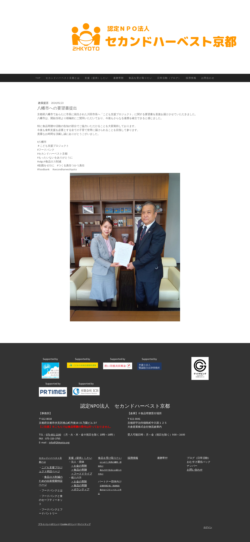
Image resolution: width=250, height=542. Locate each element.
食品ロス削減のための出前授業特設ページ (51, 480)
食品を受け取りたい (140, 77)
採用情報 (191, 77)
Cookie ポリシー (68, 524)
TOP (38, 77)
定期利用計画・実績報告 (110, 486)
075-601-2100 (53, 434)
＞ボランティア (80, 489)
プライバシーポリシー (48, 524)
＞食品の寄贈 (79, 469)
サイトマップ (84, 524)
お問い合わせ (195, 469)
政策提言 (43, 102)
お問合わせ (207, 77)
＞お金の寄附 (79, 465)
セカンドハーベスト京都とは (63, 77)
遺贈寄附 (118, 77)
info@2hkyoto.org (59, 442)
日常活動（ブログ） (169, 77)
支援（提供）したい (96, 77)
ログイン (208, 527)
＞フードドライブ (81, 473)
